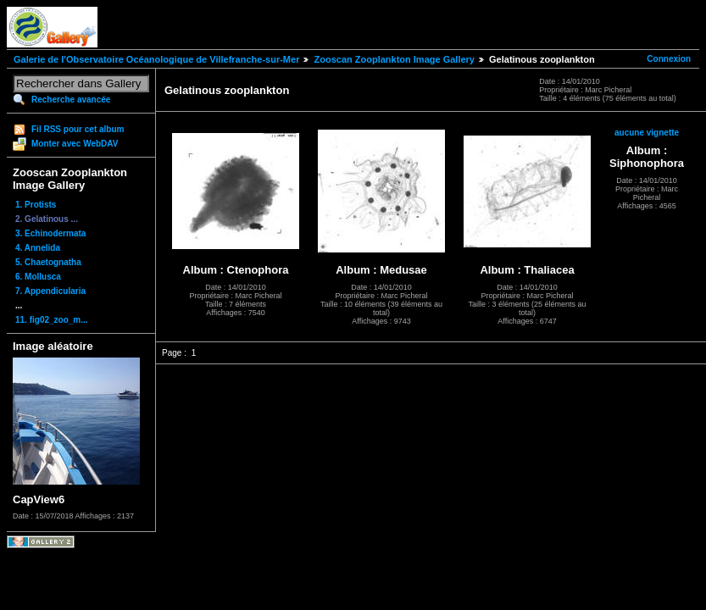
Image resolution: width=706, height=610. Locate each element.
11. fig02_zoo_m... (51, 319)
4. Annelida (37, 247)
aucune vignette (646, 132)
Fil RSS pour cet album (77, 129)
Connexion (669, 59)
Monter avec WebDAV (74, 143)
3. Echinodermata (50, 233)
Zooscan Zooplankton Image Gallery (394, 59)
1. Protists (35, 204)
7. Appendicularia (50, 291)
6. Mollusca (38, 276)
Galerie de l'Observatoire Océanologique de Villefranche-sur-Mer (156, 59)
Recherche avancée (70, 99)
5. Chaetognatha (48, 262)
